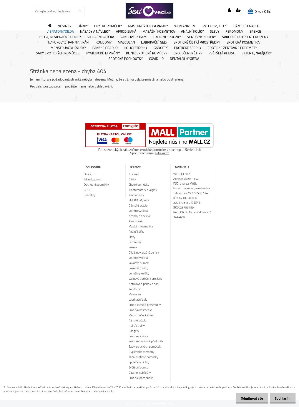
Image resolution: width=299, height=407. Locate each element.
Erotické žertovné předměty (232, 47)
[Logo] (149, 11)
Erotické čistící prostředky (196, 42)
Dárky (83, 26)
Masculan (126, 42)
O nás (87, 174)
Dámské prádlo (246, 26)
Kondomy (104, 42)
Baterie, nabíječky (256, 53)
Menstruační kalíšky (68, 47)
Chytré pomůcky (108, 26)
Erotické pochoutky (125, 58)
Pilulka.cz (162, 153)
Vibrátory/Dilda (60, 31)
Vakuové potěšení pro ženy (245, 37)
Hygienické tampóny (103, 53)
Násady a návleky (95, 31)
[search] (80, 11)
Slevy (214, 31)
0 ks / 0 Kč (263, 11)
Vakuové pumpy (133, 37)
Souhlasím (282, 398)
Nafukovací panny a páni (69, 42)
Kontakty (89, 195)
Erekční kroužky (167, 37)
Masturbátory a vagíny (148, 26)
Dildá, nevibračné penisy (60, 37)
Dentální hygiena (184, 58)
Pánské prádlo (105, 47)
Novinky (64, 26)
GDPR (87, 189)
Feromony (234, 31)
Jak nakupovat (92, 179)
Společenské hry (187, 53)
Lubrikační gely (154, 42)
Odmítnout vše (251, 398)
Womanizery (185, 26)
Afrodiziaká (126, 31)
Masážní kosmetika (159, 31)
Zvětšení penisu (222, 53)
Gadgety (161, 47)
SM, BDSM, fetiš (214, 26)
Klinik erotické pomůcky (146, 53)
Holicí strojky (136, 47)
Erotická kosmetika (243, 42)
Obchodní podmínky (96, 184)
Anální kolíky (192, 31)
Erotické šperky (187, 47)
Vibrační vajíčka (100, 37)
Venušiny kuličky (201, 37)
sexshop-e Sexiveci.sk (185, 149)
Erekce (255, 31)
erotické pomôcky (153, 149)
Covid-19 (156, 58)
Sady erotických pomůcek (58, 53)
